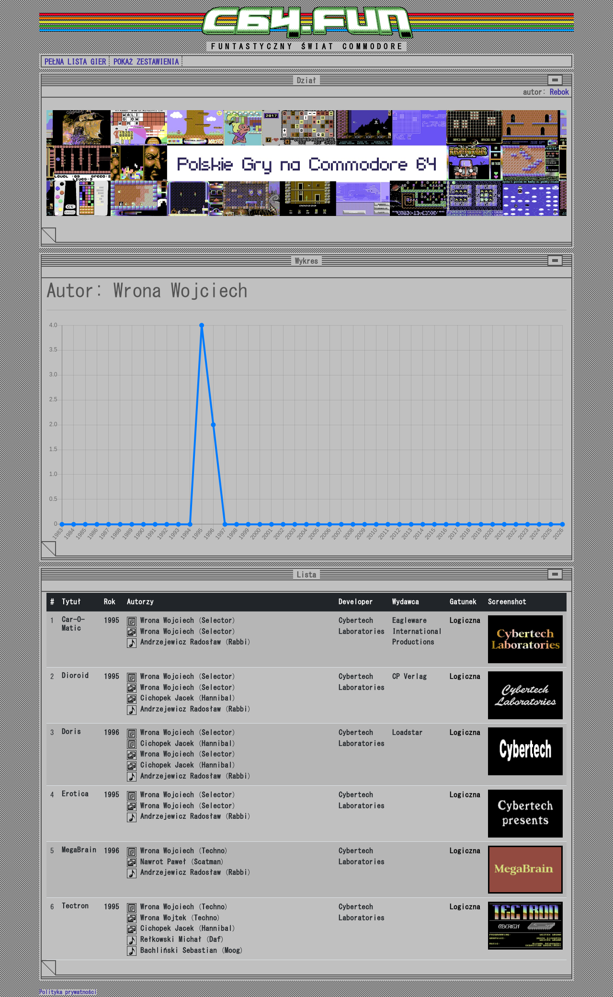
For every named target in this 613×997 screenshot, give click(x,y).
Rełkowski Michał (171, 939)
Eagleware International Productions (417, 631)
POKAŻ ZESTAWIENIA (146, 62)
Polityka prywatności (68, 992)
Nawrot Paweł (163, 861)
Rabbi (238, 642)
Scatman (207, 861)
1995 (111, 620)
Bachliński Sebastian (178, 950)
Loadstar (407, 732)
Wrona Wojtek (163, 917)
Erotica (75, 793)
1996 (111, 732)
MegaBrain (79, 849)
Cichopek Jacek (167, 698)
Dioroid (75, 675)
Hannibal (217, 698)
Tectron (75, 905)
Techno (213, 850)
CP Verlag (409, 676)
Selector (217, 620)
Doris (71, 731)
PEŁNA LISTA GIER (75, 62)
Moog (232, 950)
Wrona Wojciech (167, 620)
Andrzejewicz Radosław (180, 642)
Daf (215, 939)
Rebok (559, 92)
